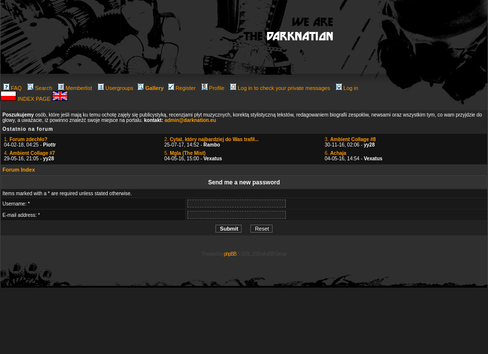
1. (25, 139)
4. (29, 153)
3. (350, 139)
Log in (347, 88)
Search (40, 88)
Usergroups (115, 88)
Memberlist (75, 88)
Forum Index (18, 170)
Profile (213, 88)
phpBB (230, 254)
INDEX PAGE (35, 99)
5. (185, 153)
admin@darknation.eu (190, 120)
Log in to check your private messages (280, 88)
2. (211, 139)
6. (335, 153)
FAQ (12, 88)
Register (182, 88)
